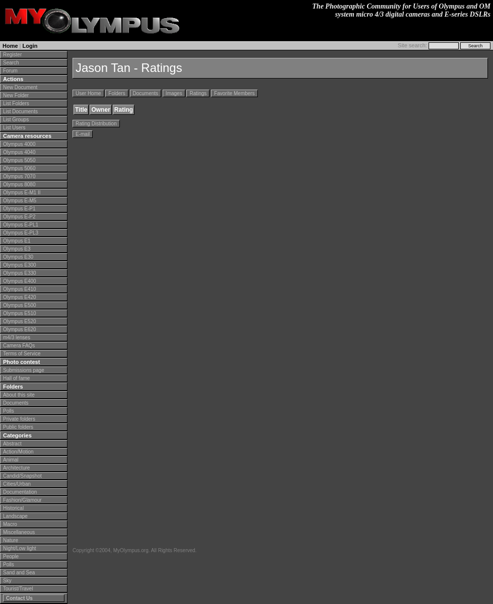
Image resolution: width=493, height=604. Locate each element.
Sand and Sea (19, 572)
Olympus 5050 (19, 160)
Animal (11, 460)
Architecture (16, 468)
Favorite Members (234, 93)
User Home (88, 93)
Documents (16, 403)
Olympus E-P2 (19, 216)
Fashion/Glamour (22, 500)
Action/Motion (18, 452)
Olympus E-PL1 (20, 225)
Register (12, 54)
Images (174, 93)
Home (10, 46)
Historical (13, 508)
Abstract (12, 443)
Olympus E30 (18, 257)
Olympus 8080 (19, 184)
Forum (10, 70)
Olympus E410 (19, 289)
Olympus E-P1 (19, 208)
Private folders (19, 419)
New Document (20, 87)
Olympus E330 (19, 273)
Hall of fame (16, 378)
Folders (116, 93)
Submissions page (23, 370)
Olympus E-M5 (19, 200)
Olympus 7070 (19, 176)
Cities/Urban (17, 484)
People (11, 556)
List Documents (20, 111)
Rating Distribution (96, 123)
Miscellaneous (19, 532)
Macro (10, 524)
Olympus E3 (16, 249)
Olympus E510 (19, 313)
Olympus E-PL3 (20, 233)
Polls (8, 411)
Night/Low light (19, 548)
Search (11, 62)
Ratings (197, 93)
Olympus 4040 (19, 152)
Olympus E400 (19, 281)
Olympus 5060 (19, 168)
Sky (7, 580)
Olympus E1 (16, 241)
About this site (19, 395)
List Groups (16, 119)
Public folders (18, 427)
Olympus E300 (19, 265)
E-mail (83, 134)
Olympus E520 (19, 321)
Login (30, 46)
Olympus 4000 (19, 144)
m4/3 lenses (16, 337)
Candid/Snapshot (22, 476)
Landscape (15, 516)
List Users (14, 127)
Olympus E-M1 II (21, 192)
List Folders (16, 103)
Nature (10, 540)
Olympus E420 (19, 297)
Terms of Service (21, 353)
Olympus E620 (19, 329)
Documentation (20, 492)
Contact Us (19, 598)
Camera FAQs (19, 345)
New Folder (16, 95)
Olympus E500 (19, 305)
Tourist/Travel (18, 588)
